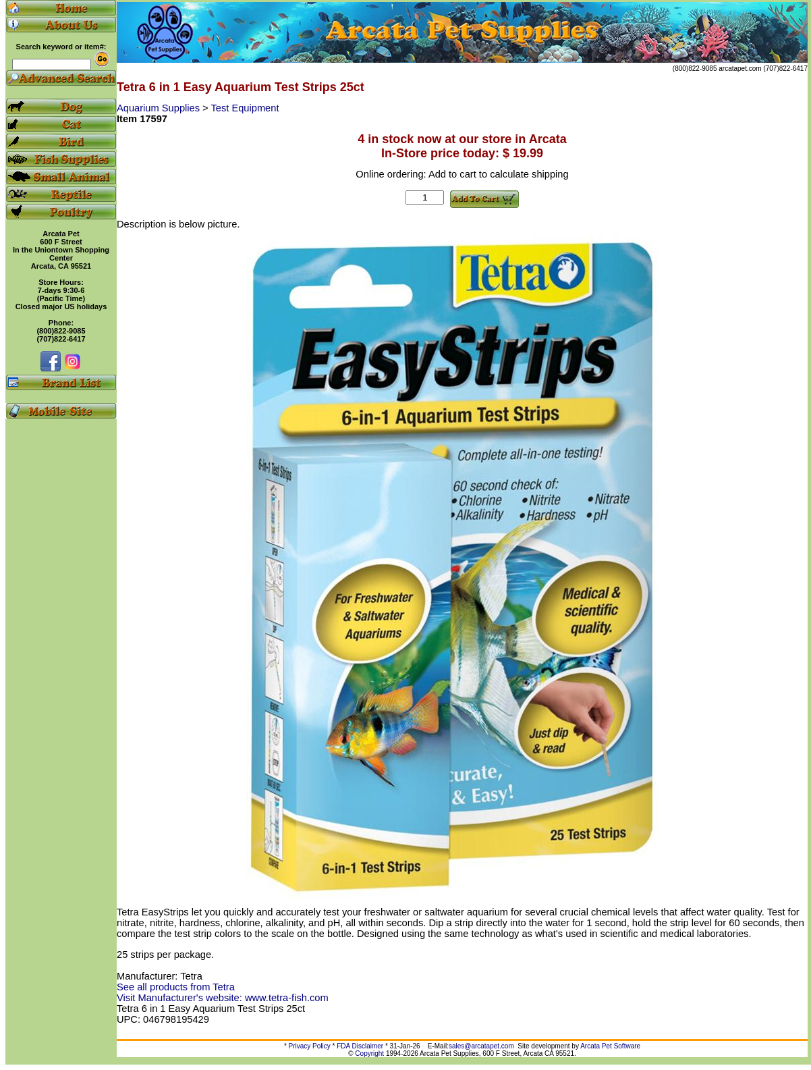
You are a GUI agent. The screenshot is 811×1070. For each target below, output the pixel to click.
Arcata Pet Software (610, 1046)
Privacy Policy (310, 1046)
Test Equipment (245, 108)
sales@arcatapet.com (481, 1046)
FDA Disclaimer (360, 1046)
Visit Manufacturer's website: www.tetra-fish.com (223, 997)
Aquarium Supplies (159, 108)
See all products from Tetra (176, 987)
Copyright (369, 1053)
